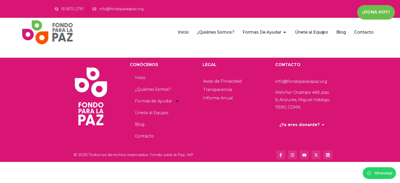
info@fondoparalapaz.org (301, 81)
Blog (140, 124)
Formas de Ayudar (157, 101)
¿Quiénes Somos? (153, 89)
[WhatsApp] (379, 173)
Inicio (140, 77)
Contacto (144, 136)
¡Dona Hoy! (376, 12)
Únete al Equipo (151, 112)
